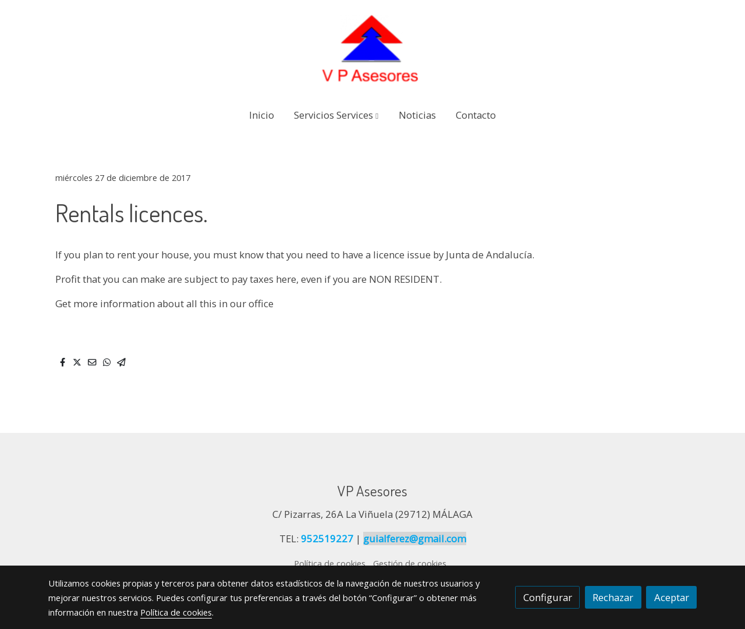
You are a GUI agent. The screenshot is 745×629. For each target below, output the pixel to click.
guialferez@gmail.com (414, 538)
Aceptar (671, 597)
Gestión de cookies (409, 563)
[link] (372, 49)
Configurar (547, 597)
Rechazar (613, 597)
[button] (336, 115)
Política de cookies (330, 563)
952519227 (327, 538)
